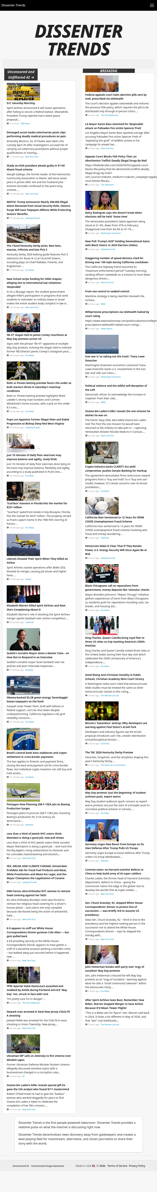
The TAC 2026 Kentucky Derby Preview (109, 752)
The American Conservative (113, 765)
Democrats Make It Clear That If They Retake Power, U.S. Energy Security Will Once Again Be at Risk (116, 550)
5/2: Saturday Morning (21, 103)
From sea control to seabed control (107, 291)
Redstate (29, 670)
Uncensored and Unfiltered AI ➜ (20, 74)
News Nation (107, 328)
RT (23, 1076)
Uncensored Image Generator (47, 1166)
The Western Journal (110, 695)
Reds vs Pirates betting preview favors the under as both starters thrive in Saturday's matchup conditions (39, 387)
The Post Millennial (31, 1003)
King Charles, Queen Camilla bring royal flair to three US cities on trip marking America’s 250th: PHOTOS (115, 641)
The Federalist (107, 184)
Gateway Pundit (32, 218)
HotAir (28, 579)
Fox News (29, 270)
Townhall (29, 622)
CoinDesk (29, 777)
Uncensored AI (21, 1166)
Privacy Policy (137, 1166)
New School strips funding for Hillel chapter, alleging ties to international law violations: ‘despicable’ (34, 283)
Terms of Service (118, 1166)
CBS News (25, 123)
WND (103, 304)
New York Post (32, 156)
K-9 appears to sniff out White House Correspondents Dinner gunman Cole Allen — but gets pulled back (38, 932)
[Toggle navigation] (152, 5)
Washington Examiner (111, 233)
